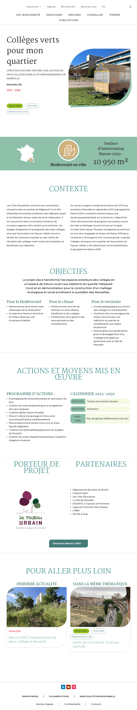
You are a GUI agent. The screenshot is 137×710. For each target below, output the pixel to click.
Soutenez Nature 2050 (67, 543)
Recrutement (68, 6)
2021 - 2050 (14, 90)
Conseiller (95, 14)
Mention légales (44, 704)
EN (103, 6)
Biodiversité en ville (18, 112)
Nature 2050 (15, 106)
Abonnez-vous (88, 6)
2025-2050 (98, 631)
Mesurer (75, 14)
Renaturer (54, 14)
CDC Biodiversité (28, 14)
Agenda (51, 6)
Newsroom (33, 6)
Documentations (59, 696)
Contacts (96, 704)
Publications (68, 20)
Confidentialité (72, 704)
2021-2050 (32, 106)
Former (115, 14)
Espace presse (30, 696)
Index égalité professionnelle (97, 696)
